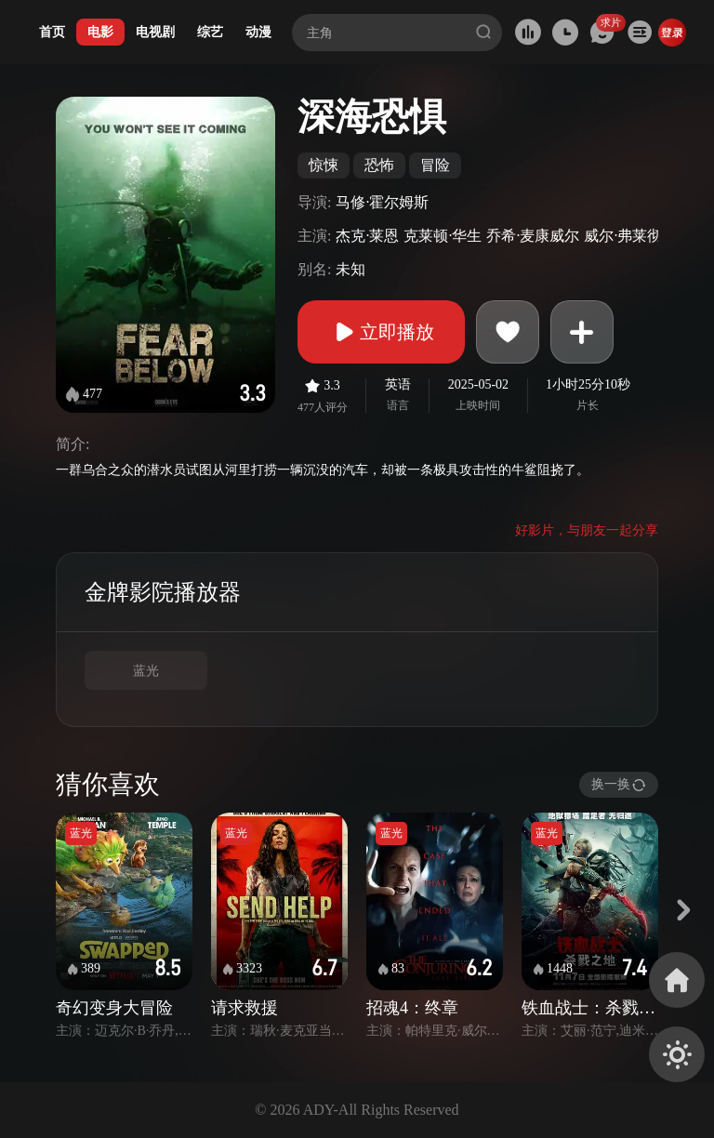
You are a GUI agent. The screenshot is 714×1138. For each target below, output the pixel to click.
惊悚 (323, 165)
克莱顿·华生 (442, 236)
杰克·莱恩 (367, 236)
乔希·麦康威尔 (532, 236)
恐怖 (379, 165)
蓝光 (146, 671)
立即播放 (381, 332)
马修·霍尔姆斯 (382, 202)
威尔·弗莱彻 (623, 236)
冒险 (435, 165)
